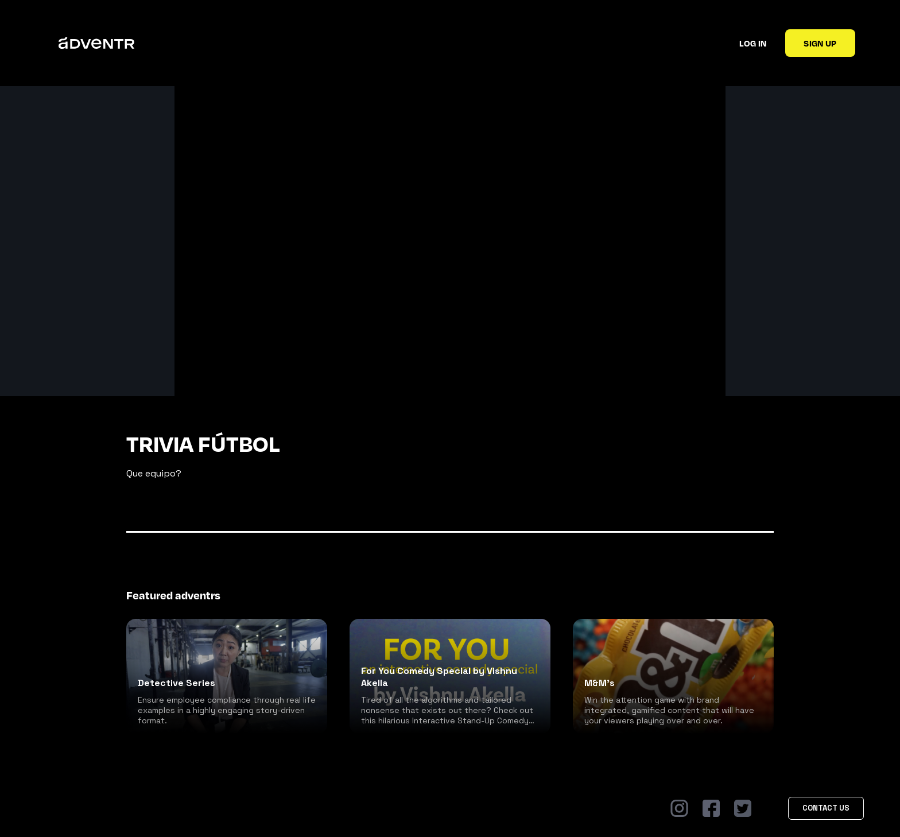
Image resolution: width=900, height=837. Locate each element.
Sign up (820, 43)
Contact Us (825, 808)
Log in (752, 43)
